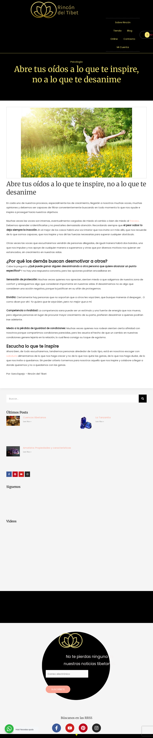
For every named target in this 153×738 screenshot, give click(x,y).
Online (114, 39)
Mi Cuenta (123, 47)
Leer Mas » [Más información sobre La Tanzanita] (100, 421)
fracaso (134, 220)
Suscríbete (58, 689)
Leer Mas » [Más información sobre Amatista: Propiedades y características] (27, 452)
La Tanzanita (103, 417)
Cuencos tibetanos (34, 417)
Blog (129, 30)
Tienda (117, 30)
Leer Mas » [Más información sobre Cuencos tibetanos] (27, 421)
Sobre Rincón (122, 22)
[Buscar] (143, 399)
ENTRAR (148, 35)
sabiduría (11, 355)
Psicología (76, 61)
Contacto (129, 39)
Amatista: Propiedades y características (47, 447)
